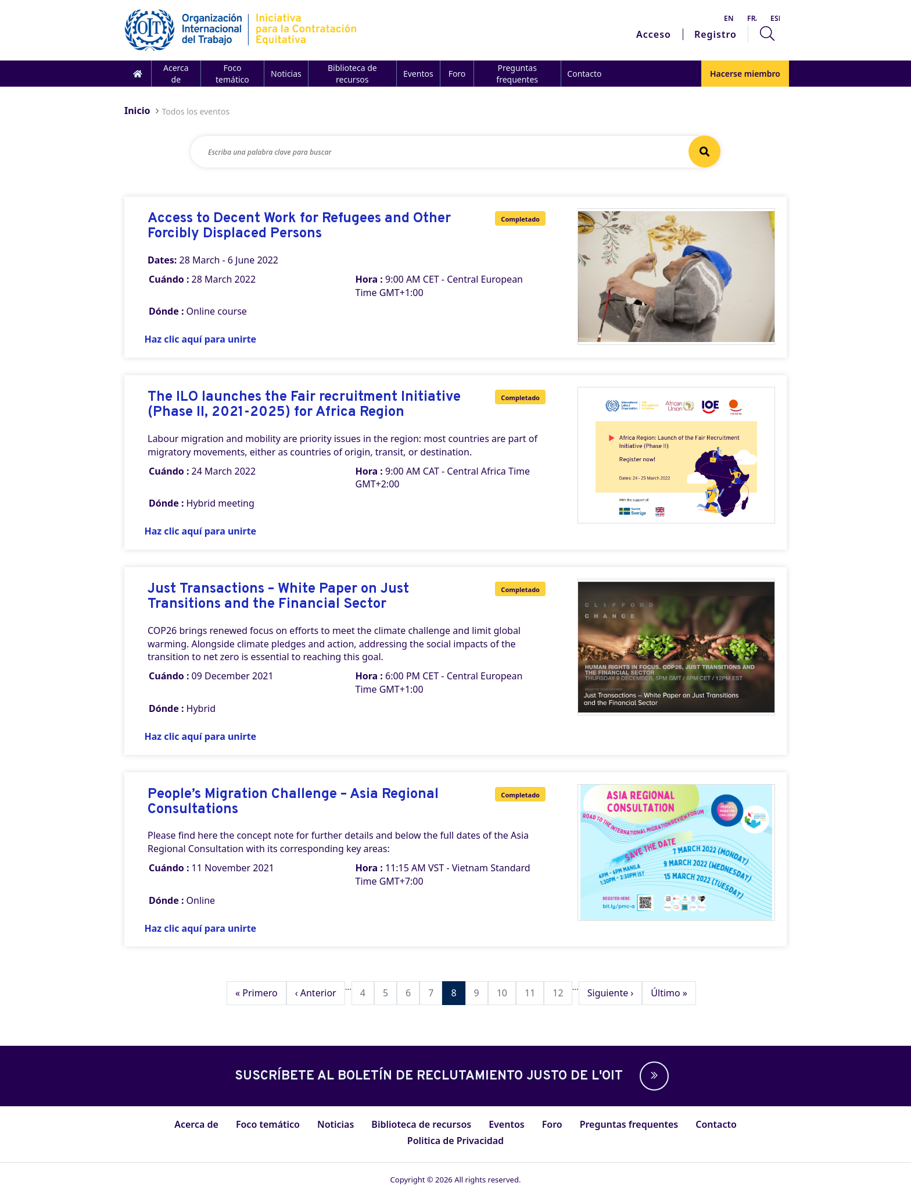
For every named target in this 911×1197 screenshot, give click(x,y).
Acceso (653, 34)
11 (534, 992)
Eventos (418, 73)
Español (775, 18)
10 (506, 992)
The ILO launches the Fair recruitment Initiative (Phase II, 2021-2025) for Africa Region (304, 405)
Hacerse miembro (745, 73)
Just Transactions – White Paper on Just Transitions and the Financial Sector (278, 597)
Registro (715, 34)
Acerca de (176, 73)
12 (562, 992)
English (728, 18)
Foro (457, 73)
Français (751, 18)
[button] (651, 1076)
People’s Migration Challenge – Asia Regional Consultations (293, 802)
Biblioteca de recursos (352, 73)
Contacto (584, 73)
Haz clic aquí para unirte (201, 339)
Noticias (286, 73)
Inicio (137, 110)
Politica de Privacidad (455, 1140)
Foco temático (232, 73)
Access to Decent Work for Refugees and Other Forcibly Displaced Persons (299, 226)
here (207, 835)
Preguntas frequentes (517, 73)
